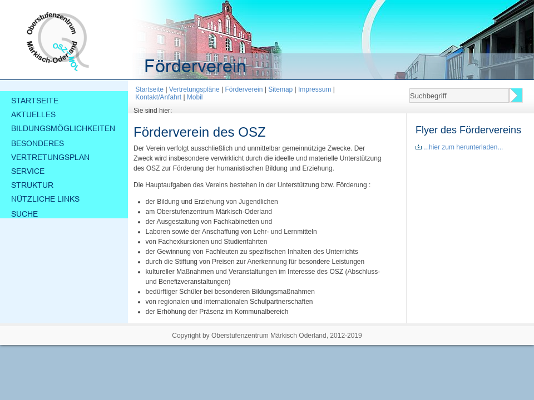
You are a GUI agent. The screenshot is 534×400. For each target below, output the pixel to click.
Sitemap (280, 89)
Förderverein (244, 89)
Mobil (195, 97)
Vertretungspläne (194, 89)
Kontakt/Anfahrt (158, 97)
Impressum (314, 89)
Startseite (149, 89)
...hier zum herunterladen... (459, 147)
